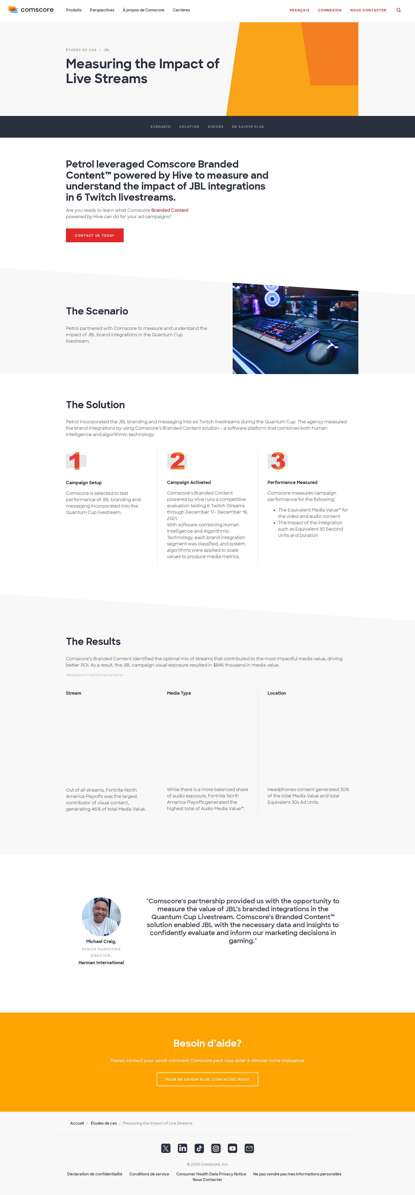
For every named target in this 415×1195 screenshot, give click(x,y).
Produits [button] (74, 10)
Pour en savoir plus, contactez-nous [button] (208, 1079)
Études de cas (104, 1123)
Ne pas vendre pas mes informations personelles (297, 1173)
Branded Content (170, 210)
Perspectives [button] (102, 10)
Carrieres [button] (181, 10)
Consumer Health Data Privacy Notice (211, 1173)
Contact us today (95, 235)
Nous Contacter (207, 1179)
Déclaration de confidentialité (94, 1173)
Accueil (77, 1123)
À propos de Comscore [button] (143, 10)
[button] (299, 13)
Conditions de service (149, 1173)
